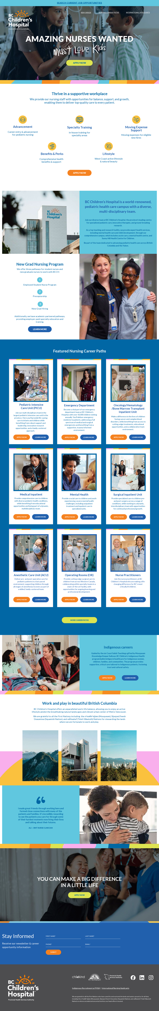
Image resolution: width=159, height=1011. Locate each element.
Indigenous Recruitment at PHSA (86, 988)
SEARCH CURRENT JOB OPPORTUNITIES (79, 3)
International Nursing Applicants (115, 988)
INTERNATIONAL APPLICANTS (138, 12)
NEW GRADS (86, 12)
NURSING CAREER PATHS (109, 12)
